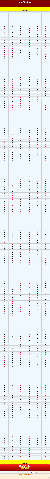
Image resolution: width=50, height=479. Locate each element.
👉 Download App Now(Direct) (25, 468)
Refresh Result (25, 10)
